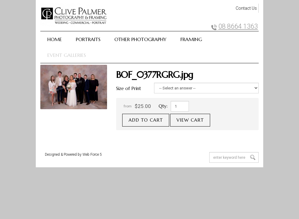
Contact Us (246, 8)
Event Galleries (66, 55)
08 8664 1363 (238, 26)
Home (54, 39)
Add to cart (146, 120)
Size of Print (128, 88)
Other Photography (140, 39)
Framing (191, 39)
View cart (190, 120)
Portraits (88, 39)
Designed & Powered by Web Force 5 (73, 154)
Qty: (163, 106)
